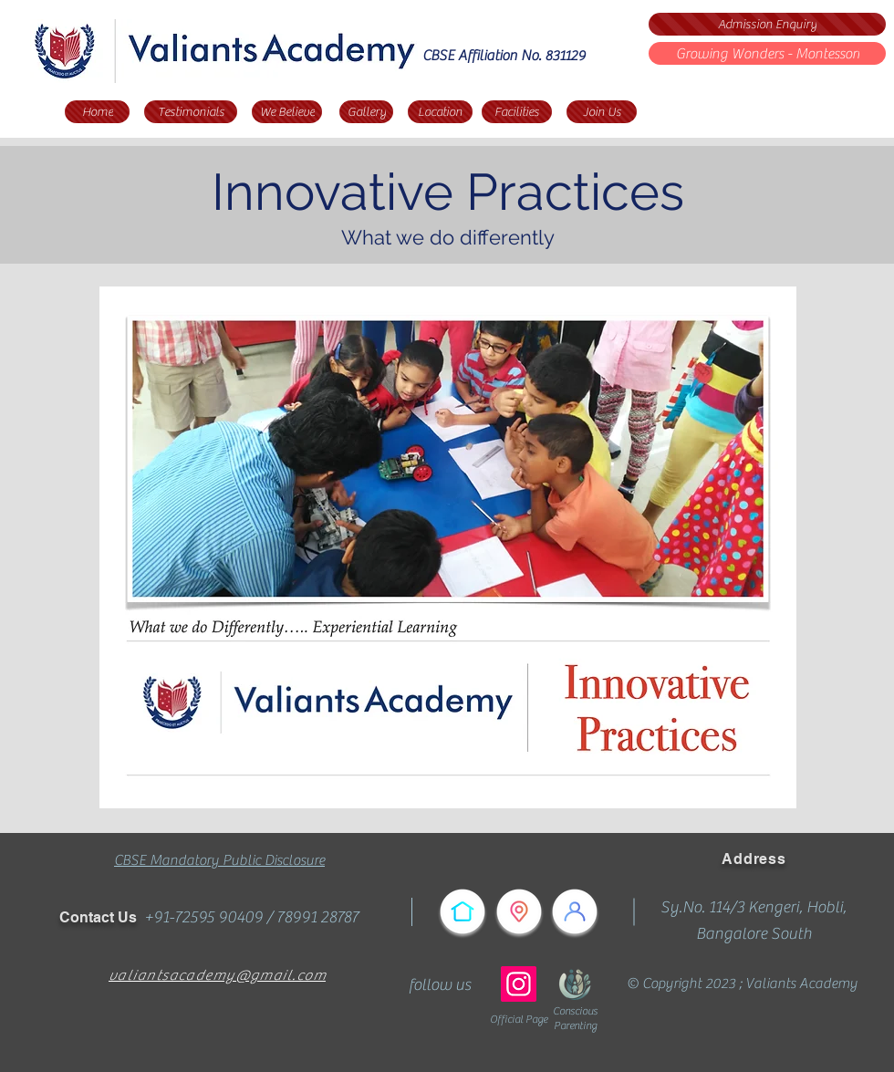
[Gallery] (366, 111)
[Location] (440, 111)
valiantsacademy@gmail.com (217, 975)
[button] (447, 547)
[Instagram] (518, 984)
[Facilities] (517, 111)
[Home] (97, 111)
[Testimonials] (190, 111)
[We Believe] (287, 111)
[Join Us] (602, 111)
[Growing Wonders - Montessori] (767, 53)
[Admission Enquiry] (767, 24)
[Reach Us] (519, 911)
